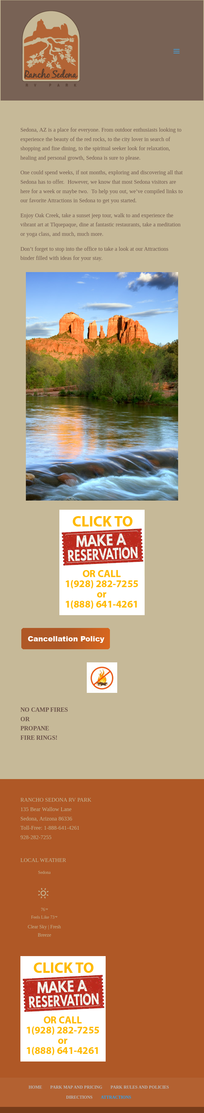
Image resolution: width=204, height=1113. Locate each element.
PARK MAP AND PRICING (76, 1087)
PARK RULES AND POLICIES (140, 1087)
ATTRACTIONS (116, 1097)
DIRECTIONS (79, 1097)
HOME (35, 1087)
